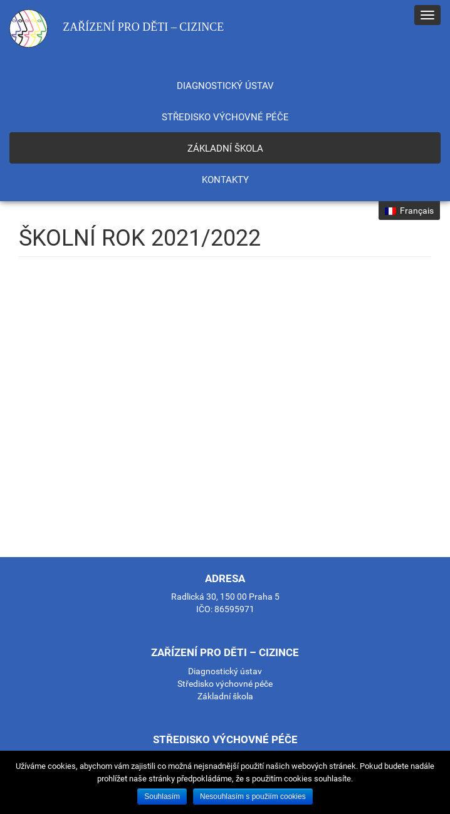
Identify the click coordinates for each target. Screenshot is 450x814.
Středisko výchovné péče (225, 117)
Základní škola (225, 148)
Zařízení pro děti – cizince (116, 28)
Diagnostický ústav (225, 85)
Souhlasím (162, 796)
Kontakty (225, 179)
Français (409, 211)
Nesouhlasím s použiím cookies (253, 796)
